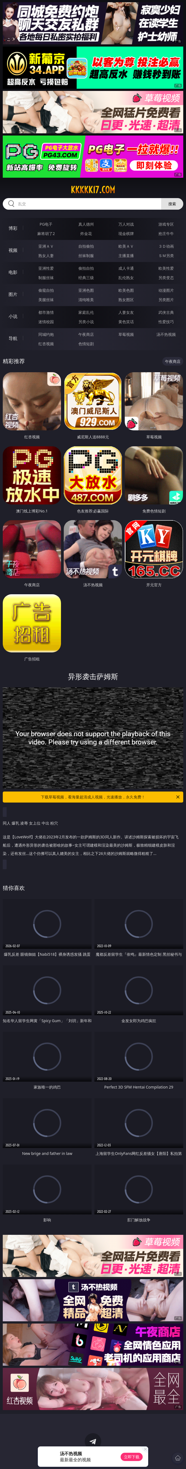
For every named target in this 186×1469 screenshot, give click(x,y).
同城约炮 (46, 334)
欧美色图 (126, 290)
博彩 (13, 228)
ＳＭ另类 (166, 255)
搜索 (172, 203)
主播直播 (126, 255)
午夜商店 (86, 334)
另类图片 (166, 299)
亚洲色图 (86, 290)
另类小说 (86, 321)
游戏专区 (166, 224)
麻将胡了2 (46, 233)
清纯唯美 (86, 299)
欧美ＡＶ (126, 246)
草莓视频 (126, 334)
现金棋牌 (126, 233)
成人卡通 (126, 268)
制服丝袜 (46, 277)
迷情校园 (46, 321)
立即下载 (131, 1456)
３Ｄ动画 (166, 246)
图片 (13, 294)
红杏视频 (46, 343)
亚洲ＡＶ (46, 246)
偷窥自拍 (46, 290)
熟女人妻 (46, 255)
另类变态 (166, 277)
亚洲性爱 (46, 268)
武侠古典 (166, 312)
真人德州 (86, 224)
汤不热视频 (166, 334)
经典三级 (86, 277)
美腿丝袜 (46, 299)
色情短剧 (86, 343)
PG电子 (45, 224)
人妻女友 (126, 312)
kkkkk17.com (93, 189)
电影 (13, 272)
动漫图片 (166, 290)
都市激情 (46, 312)
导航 (13, 338)
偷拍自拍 (86, 268)
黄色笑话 (126, 321)
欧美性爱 (166, 268)
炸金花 (86, 233)
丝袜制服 (86, 255)
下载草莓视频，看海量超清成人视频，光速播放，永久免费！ (110, 797)
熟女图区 (126, 299)
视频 (13, 250)
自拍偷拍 (86, 246)
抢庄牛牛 (166, 233)
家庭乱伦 (86, 312)
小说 (13, 316)
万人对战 (126, 224)
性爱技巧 (166, 321)
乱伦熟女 (126, 277)
